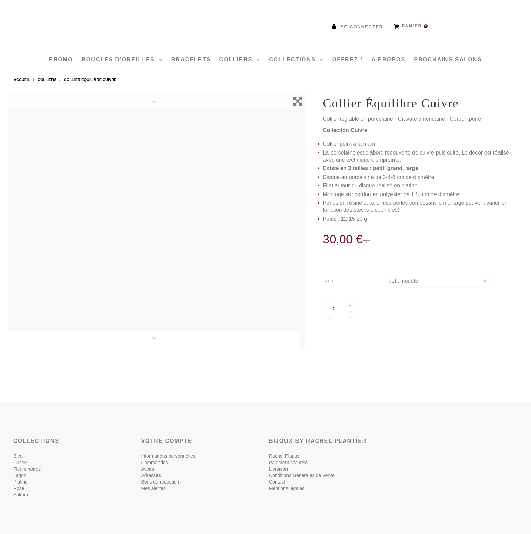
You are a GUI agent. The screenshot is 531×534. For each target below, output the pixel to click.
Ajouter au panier (404, 308)
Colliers (237, 59)
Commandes (154, 462)
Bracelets (191, 59)
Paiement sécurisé (288, 462)
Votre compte (166, 441)
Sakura (20, 494)
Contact (277, 482)
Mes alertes (153, 488)
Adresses (151, 475)
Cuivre (20, 462)
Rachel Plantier (285, 456)
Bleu (18, 456)
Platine (20, 482)
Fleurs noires (27, 469)
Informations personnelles (168, 456)
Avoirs (147, 469)
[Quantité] (336, 308)
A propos (388, 59)
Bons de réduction (160, 482)
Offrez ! (347, 59)
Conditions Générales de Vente (302, 475)
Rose (18, 488)
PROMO (61, 59)
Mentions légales (286, 488)
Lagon (19, 475)
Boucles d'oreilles (119, 59)
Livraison (278, 469)
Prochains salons (448, 59)
